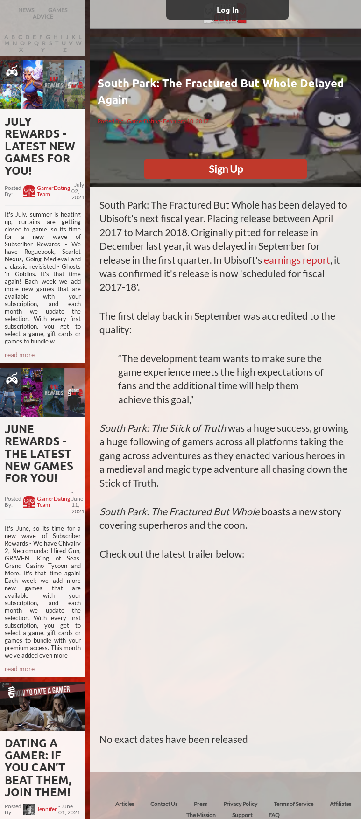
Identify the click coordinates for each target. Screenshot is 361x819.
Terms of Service (293, 803)
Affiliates (340, 803)
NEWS (26, 10)
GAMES (57, 10)
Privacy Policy (240, 803)
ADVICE (43, 16)
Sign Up (226, 168)
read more (20, 354)
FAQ (274, 815)
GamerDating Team (53, 191)
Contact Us (163, 803)
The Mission (201, 815)
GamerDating (143, 121)
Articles (124, 803)
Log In (228, 9)
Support (242, 815)
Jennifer (47, 809)
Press (200, 803)
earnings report (297, 260)
